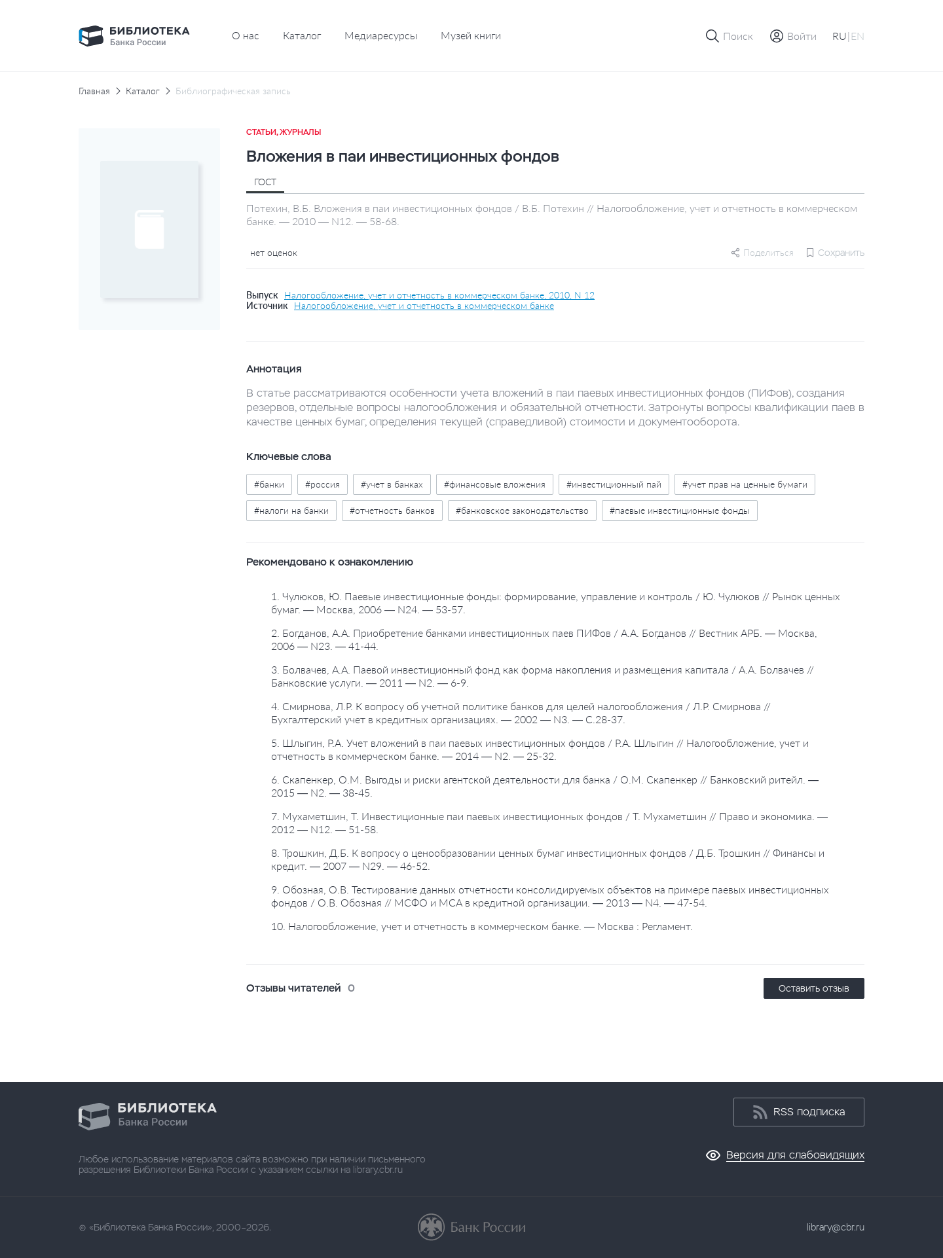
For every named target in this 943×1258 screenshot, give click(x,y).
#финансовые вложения (494, 484)
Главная (94, 91)
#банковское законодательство (522, 510)
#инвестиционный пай (613, 484)
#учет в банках (392, 484)
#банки (269, 484)
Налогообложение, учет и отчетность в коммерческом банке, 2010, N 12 (439, 295)
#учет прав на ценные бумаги (744, 484)
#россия (322, 484)
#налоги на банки (291, 510)
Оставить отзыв (814, 988)
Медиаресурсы (380, 35)
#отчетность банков (392, 510)
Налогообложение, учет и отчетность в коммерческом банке (424, 305)
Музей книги (471, 35)
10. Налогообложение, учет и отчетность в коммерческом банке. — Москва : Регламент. (482, 926)
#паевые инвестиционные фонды (680, 510)
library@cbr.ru (835, 1227)
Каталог (302, 35)
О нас (245, 35)
